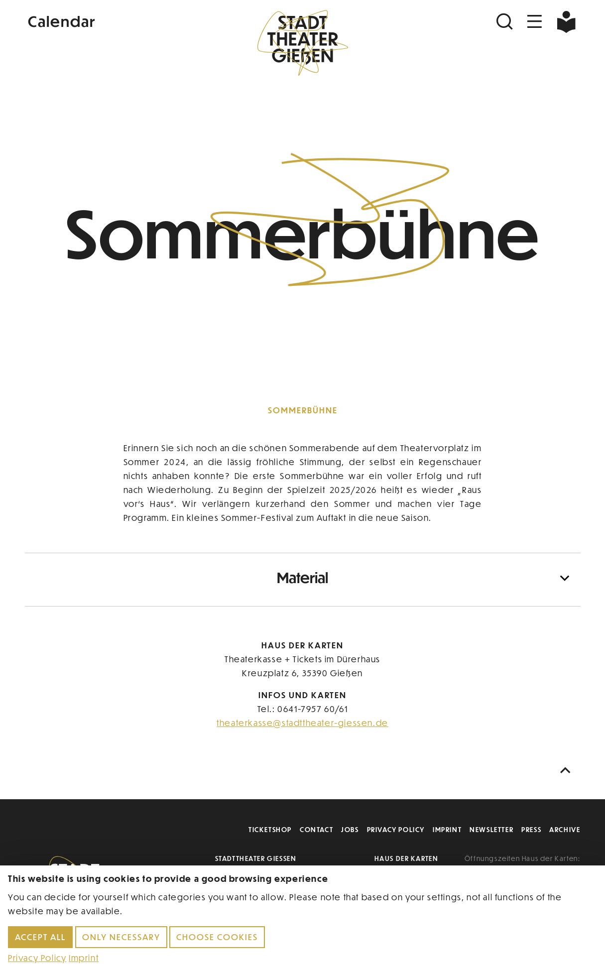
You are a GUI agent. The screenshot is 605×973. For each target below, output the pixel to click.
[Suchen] (506, 21)
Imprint (447, 829)
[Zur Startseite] (302, 43)
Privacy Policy (396, 829)
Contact (316, 829)
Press (531, 829)
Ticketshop (270, 829)
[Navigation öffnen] (535, 21)
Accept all (40, 937)
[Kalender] (117, 20)
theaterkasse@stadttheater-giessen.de (302, 723)
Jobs (350, 829)
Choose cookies (217, 937)
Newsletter (491, 829)
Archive (564, 829)
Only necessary (121, 937)
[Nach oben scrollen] (568, 770)
